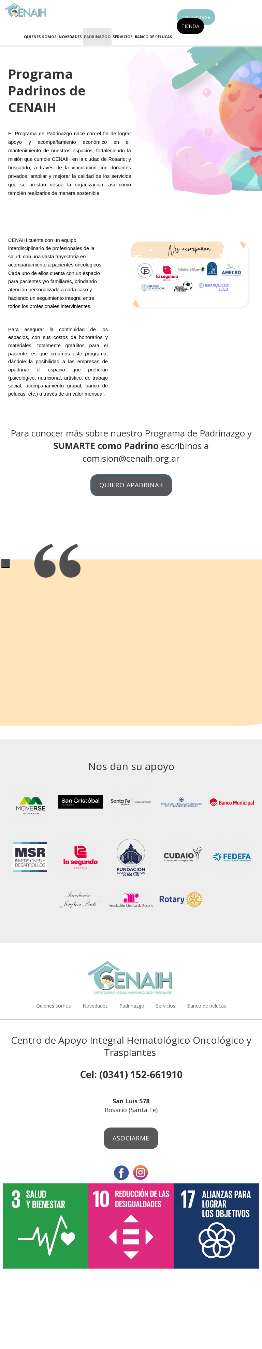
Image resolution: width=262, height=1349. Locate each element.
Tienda (190, 26)
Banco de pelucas (153, 36)
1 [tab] (5, 563)
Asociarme (131, 1138)
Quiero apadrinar (131, 485)
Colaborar (195, 17)
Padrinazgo (97, 36)
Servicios (123, 36)
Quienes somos (40, 36)
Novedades (70, 36)
